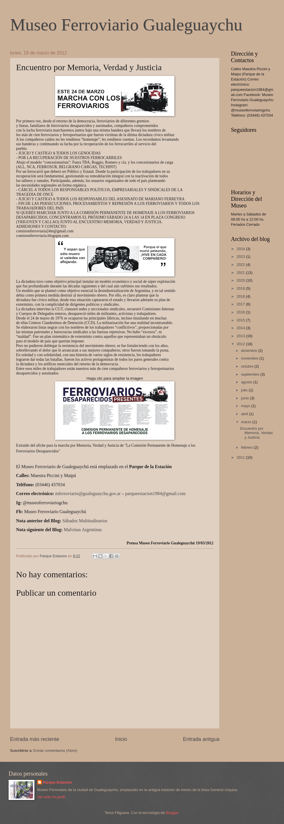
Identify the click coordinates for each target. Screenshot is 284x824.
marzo (246, 422)
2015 (241, 320)
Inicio (121, 739)
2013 (241, 336)
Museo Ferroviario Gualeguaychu (126, 24)
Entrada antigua (201, 739)
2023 (241, 256)
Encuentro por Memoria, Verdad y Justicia (256, 433)
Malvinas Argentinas (83, 529)
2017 (241, 304)
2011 (241, 457)
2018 (241, 296)
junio (245, 398)
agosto (247, 382)
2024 (241, 249)
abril (245, 414)
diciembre (249, 350)
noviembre (250, 358)
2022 (241, 264)
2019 (241, 288)
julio (244, 390)
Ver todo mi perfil (51, 797)
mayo (246, 406)
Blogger (172, 813)
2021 (241, 272)
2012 (241, 344)
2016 (241, 312)
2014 (241, 328)
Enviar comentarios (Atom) (55, 750)
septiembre (250, 374)
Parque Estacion (57, 782)
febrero (247, 447)
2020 (241, 280)
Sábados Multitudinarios (84, 520)
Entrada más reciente (34, 739)
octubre (247, 366)
